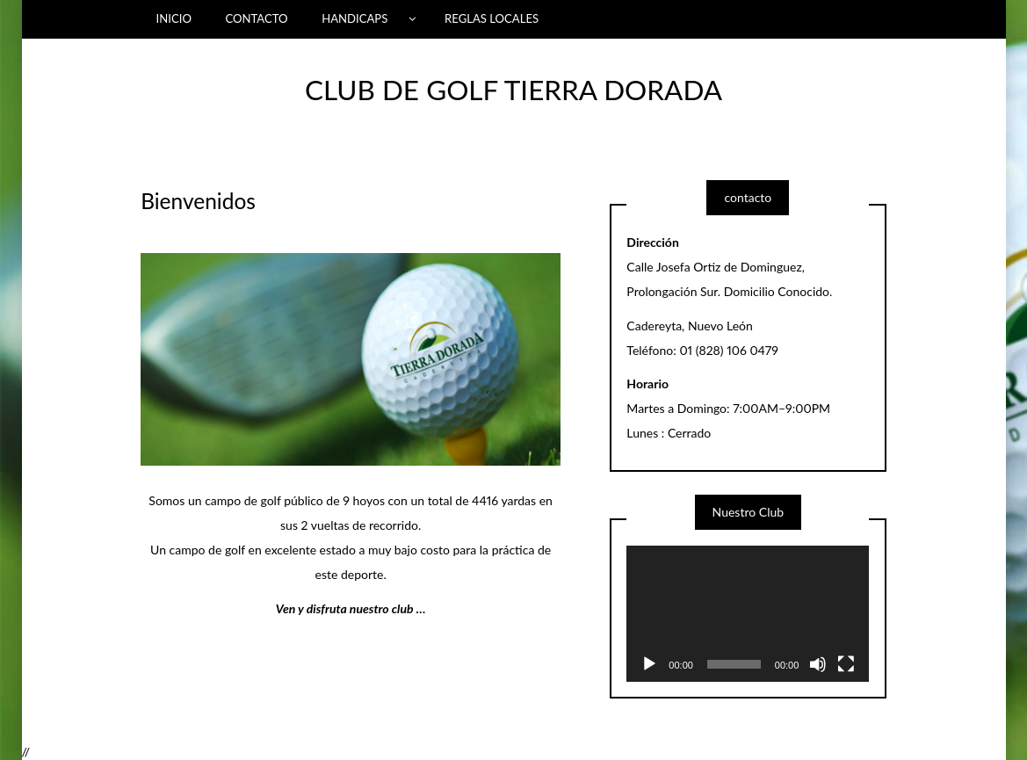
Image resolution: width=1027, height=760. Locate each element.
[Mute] (818, 664)
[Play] (649, 664)
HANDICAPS (354, 18)
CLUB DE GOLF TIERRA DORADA (513, 89)
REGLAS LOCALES (492, 18)
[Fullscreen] (846, 664)
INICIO (174, 18)
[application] (747, 614)
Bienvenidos (198, 201)
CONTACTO (256, 18)
